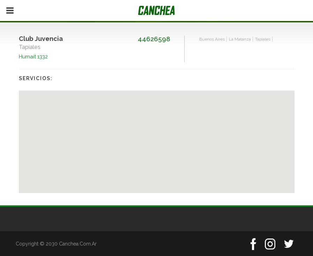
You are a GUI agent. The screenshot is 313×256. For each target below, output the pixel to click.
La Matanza (240, 39)
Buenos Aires (212, 39)
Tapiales (262, 39)
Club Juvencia (41, 38)
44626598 (154, 39)
